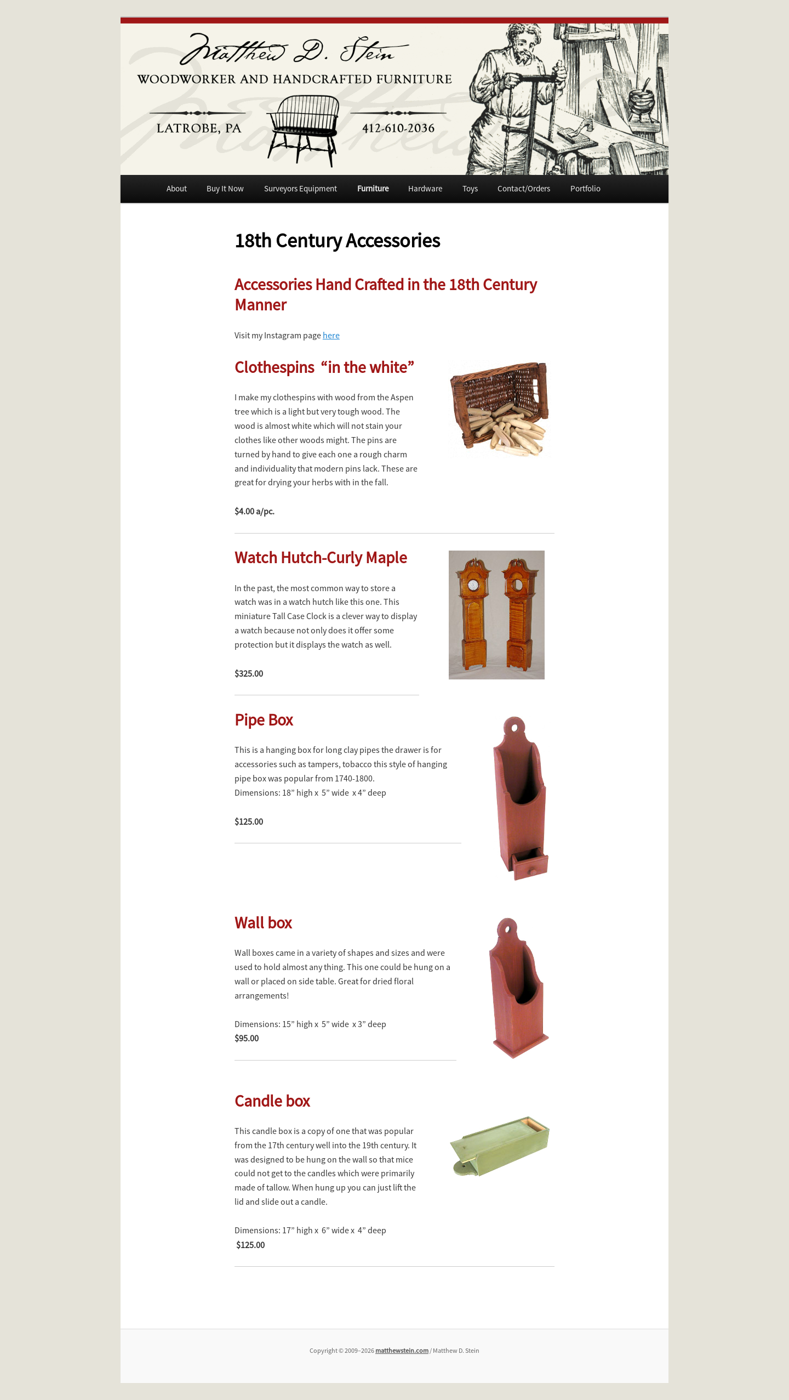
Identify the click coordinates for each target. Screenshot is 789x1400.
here (331, 335)
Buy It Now (225, 188)
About (177, 188)
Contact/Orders (524, 188)
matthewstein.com (401, 1350)
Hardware (425, 188)
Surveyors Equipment (300, 188)
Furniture (372, 188)
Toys (470, 188)
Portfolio (585, 188)
